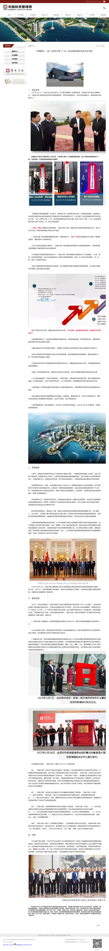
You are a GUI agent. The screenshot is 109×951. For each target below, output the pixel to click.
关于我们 (21, 15)
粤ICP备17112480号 (8, 945)
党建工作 (68, 15)
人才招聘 (92, 15)
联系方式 (46, 935)
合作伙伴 (52, 935)
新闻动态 (56, 15)
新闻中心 (15, 51)
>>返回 (98, 925)
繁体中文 (94, 1)
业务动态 (15, 62)
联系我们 (103, 15)
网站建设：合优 (69, 944)
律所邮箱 (64, 935)
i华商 (68, 935)
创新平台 (80, 15)
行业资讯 (15, 59)
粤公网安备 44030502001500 (22, 945)
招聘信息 (41, 935)
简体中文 (88, 1)
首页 (9, 15)
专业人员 (44, 15)
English (99, 1)
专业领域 (33, 15)
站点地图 (58, 935)
